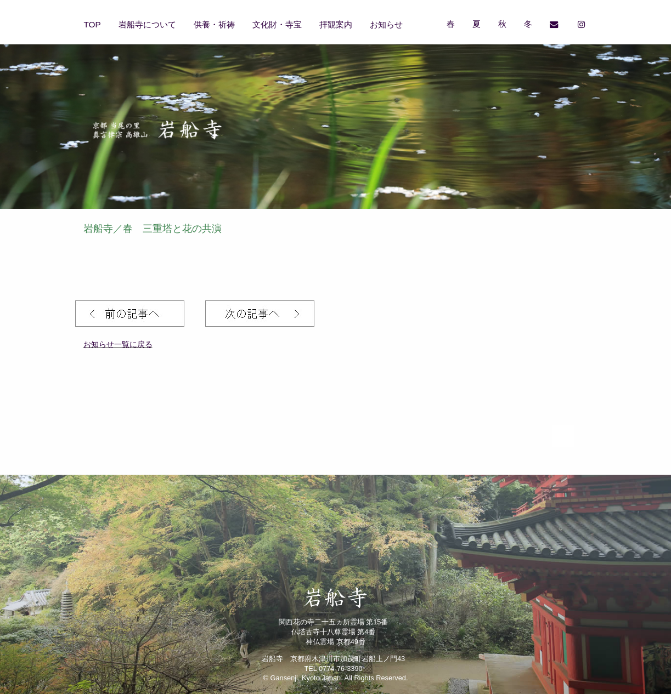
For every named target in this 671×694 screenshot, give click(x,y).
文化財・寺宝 (277, 24)
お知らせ (386, 24)
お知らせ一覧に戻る (118, 344)
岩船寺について (147, 24)
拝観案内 (335, 24)
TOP (92, 24)
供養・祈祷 (214, 24)
